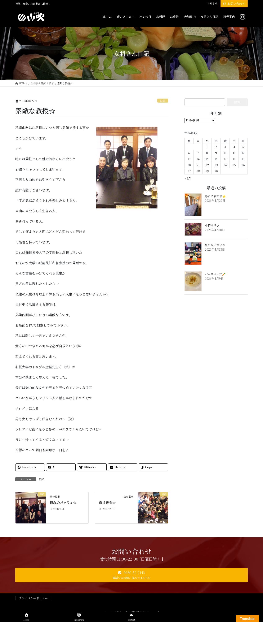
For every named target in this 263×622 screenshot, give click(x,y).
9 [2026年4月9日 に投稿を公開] (216, 153)
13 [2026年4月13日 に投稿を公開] (189, 159)
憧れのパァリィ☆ (63, 502)
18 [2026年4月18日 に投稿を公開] (234, 159)
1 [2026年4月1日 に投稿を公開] (207, 147)
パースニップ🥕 (215, 274)
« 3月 (187, 178)
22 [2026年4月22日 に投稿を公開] (207, 165)
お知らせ (212, 3)
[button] (131, 575)
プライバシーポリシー (33, 598)
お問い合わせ (234, 3)
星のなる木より (215, 245)
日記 (162, 101)
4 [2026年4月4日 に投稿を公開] (234, 147)
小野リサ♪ (212, 225)
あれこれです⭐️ (215, 196)
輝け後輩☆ (107, 502)
